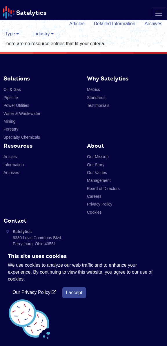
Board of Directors (103, 188)
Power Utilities (16, 105)
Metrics (93, 89)
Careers (94, 196)
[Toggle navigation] (159, 13)
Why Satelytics (107, 78)
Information (13, 164)
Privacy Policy (99, 204)
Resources (17, 145)
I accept (74, 292)
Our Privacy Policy (35, 292)
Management (99, 180)
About (95, 145)
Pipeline (10, 97)
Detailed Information (114, 23)
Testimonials (98, 105)
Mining (9, 121)
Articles (76, 23)
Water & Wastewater (21, 113)
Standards (96, 97)
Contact (14, 220)
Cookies (94, 212)
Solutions (16, 78)
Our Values (97, 172)
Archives (153, 23)
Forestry (10, 129)
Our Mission (98, 156)
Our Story (95, 164)
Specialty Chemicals (21, 137)
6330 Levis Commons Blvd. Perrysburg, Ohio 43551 (37, 237)
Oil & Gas (12, 89)
